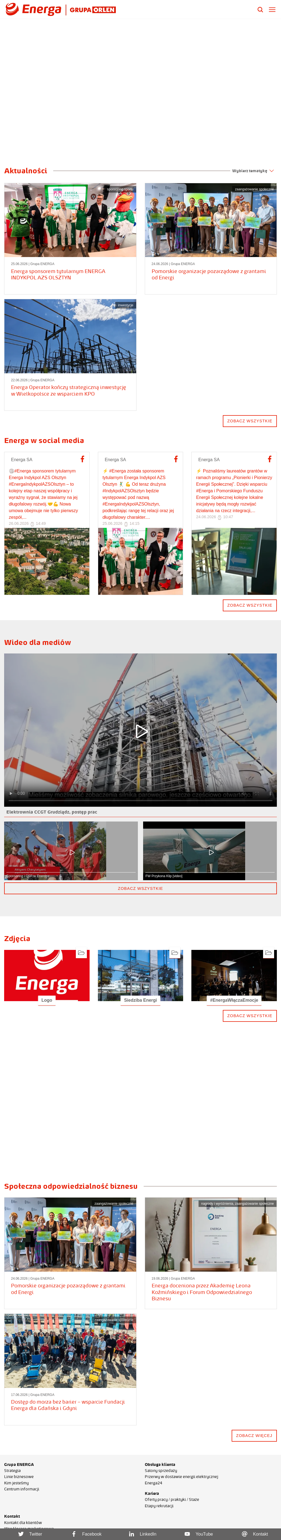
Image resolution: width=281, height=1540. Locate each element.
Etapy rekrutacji (159, 1505)
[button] (7, 150)
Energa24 (153, 1482)
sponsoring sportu (120, 189)
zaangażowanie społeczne (254, 189)
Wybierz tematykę (253, 170)
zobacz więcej (254, 1435)
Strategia (12, 1470)
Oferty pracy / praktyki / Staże (172, 1499)
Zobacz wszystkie (249, 605)
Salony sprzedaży (161, 1470)
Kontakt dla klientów (23, 1522)
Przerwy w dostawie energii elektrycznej (181, 1476)
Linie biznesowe (19, 1476)
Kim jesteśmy (16, 1482)
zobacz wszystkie (249, 421)
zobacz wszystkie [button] (140, 888)
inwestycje (125, 305)
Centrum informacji (21, 1489)
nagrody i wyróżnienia (217, 1204)
